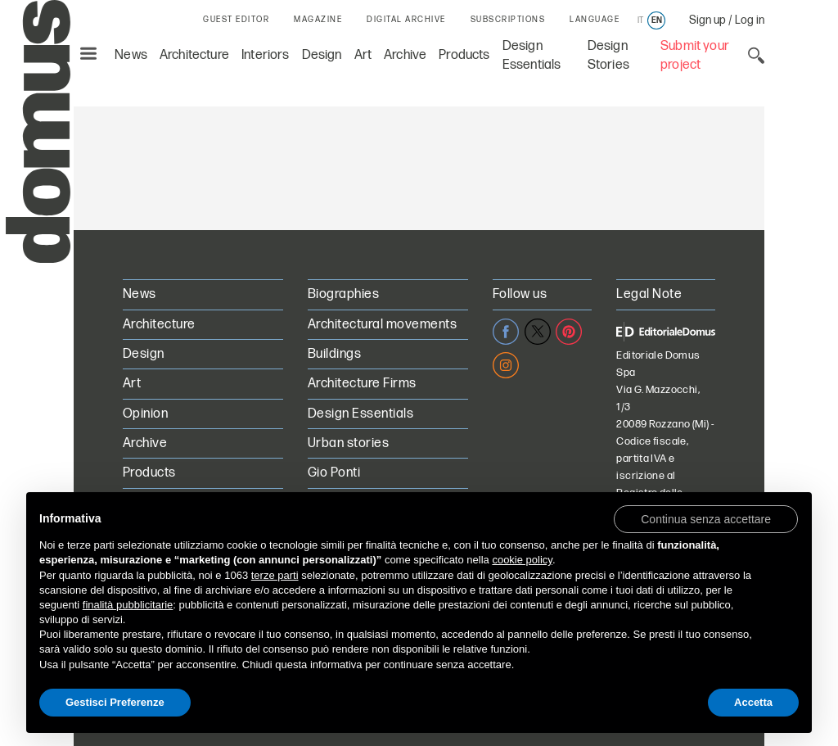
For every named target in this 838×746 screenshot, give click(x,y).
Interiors (265, 55)
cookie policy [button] (522, 560)
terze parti (275, 575)
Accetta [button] (753, 702)
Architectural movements (382, 324)
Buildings (334, 354)
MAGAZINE (318, 20)
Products (464, 55)
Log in (749, 20)
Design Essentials (360, 414)
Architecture (194, 55)
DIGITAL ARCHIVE (406, 20)
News (131, 55)
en (656, 20)
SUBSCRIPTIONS (508, 20)
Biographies (343, 294)
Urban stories (348, 443)
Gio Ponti (334, 473)
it (640, 20)
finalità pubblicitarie (128, 605)
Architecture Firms (362, 383)
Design (322, 55)
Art (363, 55)
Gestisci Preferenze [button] (114, 702)
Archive (405, 55)
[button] (706, 518)
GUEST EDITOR (236, 20)
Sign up (707, 20)
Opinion (145, 414)
